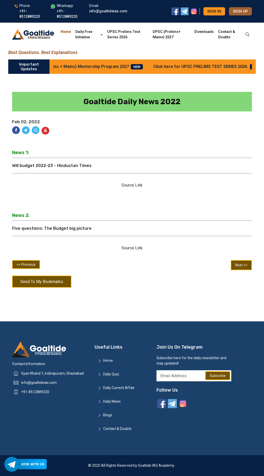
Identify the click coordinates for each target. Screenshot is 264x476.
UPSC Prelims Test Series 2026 (123, 34)
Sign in (214, 11)
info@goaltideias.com (39, 383)
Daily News (112, 401)
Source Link (132, 185)
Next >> (241, 265)
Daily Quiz (111, 374)
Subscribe (218, 376)
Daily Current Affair (119, 388)
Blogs (107, 415)
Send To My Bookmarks (41, 281)
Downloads (204, 32)
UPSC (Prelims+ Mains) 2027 (166, 34)
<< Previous (26, 264)
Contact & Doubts (226, 34)
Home (66, 32)
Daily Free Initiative (89, 34)
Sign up (240, 11)
